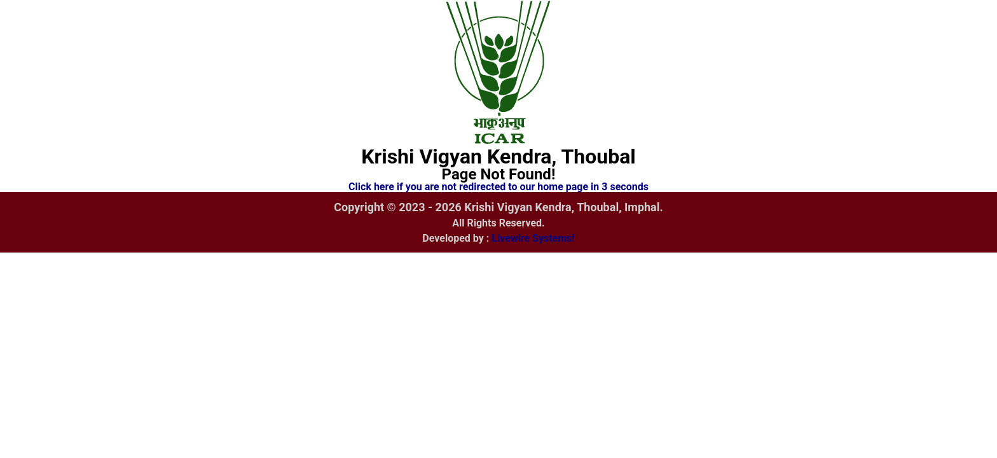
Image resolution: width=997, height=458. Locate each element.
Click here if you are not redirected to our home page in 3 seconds (498, 187)
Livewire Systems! (533, 238)
